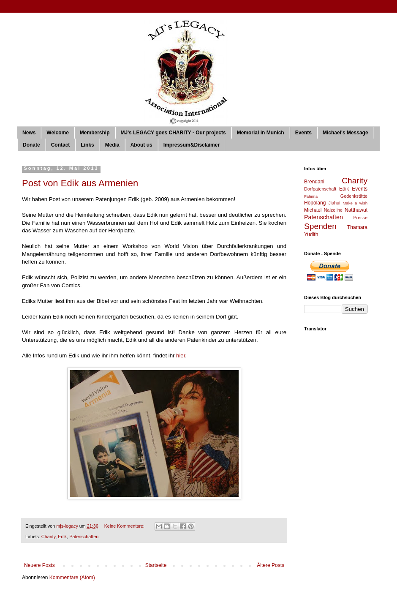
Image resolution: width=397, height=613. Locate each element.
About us (141, 145)
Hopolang (315, 203)
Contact (60, 145)
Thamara (357, 227)
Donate (31, 145)
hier (180, 355)
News (28, 133)
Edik (62, 536)
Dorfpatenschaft (320, 188)
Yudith (311, 234)
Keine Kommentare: (125, 526)
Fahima (311, 196)
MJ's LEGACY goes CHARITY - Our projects (173, 133)
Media (112, 145)
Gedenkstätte (353, 196)
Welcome (57, 133)
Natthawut (356, 210)
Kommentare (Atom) (72, 577)
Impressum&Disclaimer (191, 145)
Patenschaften (83, 536)
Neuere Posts (39, 565)
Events (303, 133)
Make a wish (355, 203)
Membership (95, 133)
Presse (360, 217)
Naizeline (333, 210)
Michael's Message (345, 133)
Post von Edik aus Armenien (80, 183)
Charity (48, 536)
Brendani (314, 182)
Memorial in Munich (260, 133)
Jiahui (334, 202)
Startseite (156, 565)
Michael (312, 210)
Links (87, 145)
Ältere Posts (270, 565)
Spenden (320, 226)
